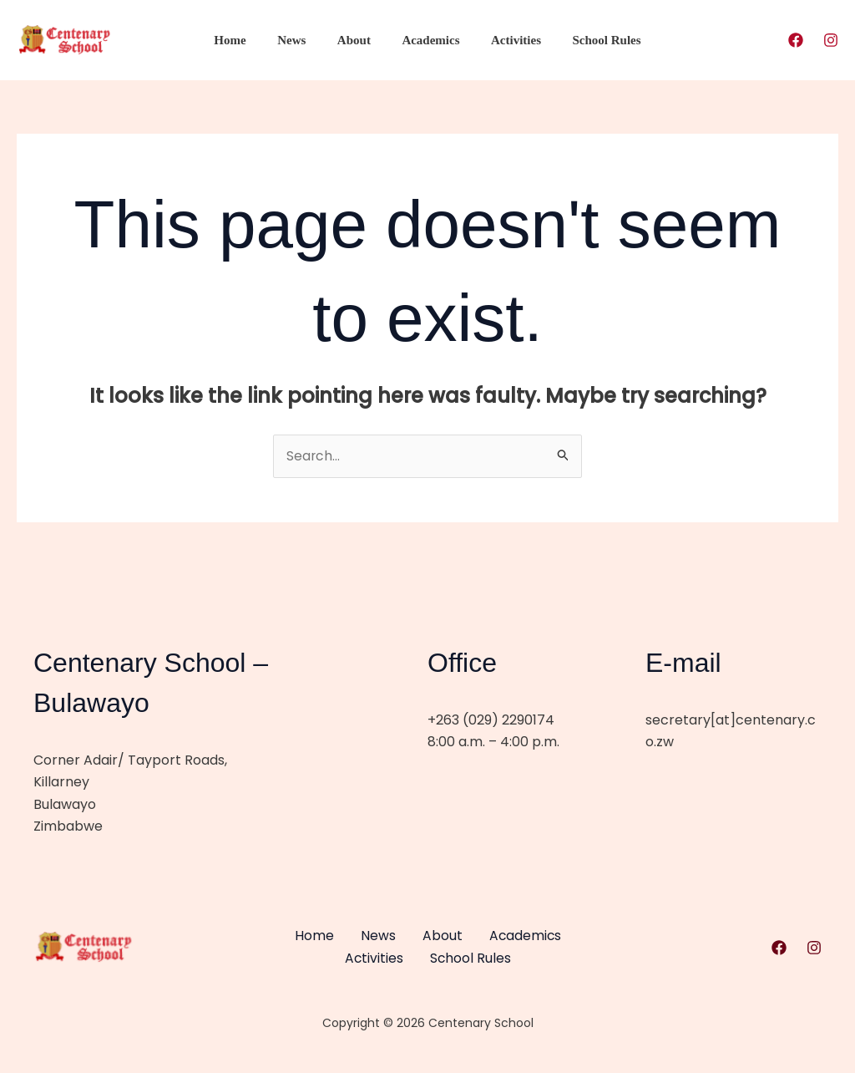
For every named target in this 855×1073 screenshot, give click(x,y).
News (300, 40)
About (357, 40)
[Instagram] (830, 40)
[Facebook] (795, 40)
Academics (428, 40)
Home (245, 40)
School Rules (591, 40)
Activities (507, 40)
